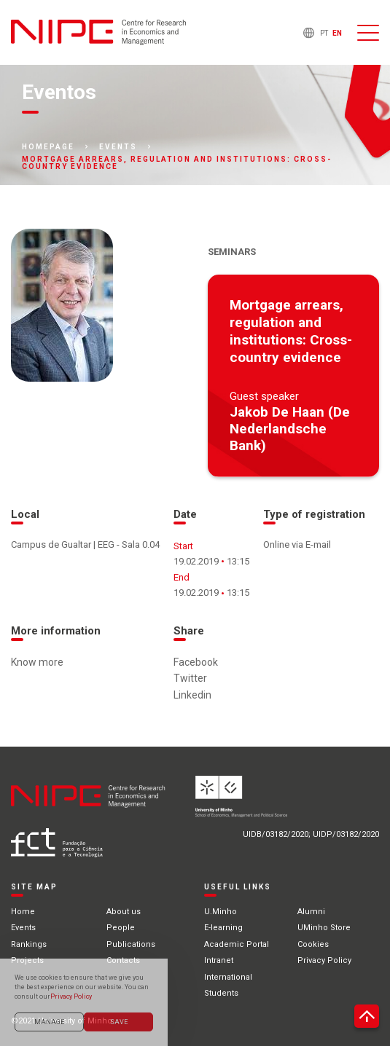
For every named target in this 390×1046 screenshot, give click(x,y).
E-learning (223, 927)
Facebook (195, 662)
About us (123, 911)
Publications (130, 944)
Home (23, 911)
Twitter (190, 678)
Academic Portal (236, 944)
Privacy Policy (324, 960)
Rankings (29, 944)
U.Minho (220, 911)
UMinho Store (324, 927)
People (120, 927)
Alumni (311, 911)
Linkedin (192, 695)
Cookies (313, 944)
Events (118, 147)
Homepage (48, 147)
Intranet (218, 960)
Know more (37, 662)
